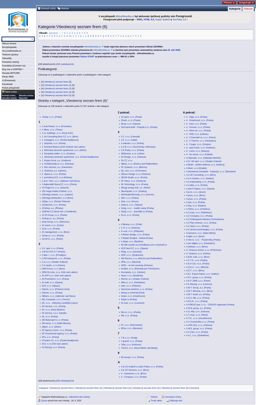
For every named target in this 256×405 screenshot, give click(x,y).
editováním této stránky (79, 397)
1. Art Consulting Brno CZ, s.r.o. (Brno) (60, 136)
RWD (139, 19)
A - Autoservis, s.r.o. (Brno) (133, 373)
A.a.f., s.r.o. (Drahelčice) (197, 335)
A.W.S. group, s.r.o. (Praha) (199, 328)
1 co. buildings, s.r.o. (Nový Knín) (57, 133)
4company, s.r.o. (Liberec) (133, 272)
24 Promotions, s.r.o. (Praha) (55, 279)
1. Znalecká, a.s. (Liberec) (54, 170)
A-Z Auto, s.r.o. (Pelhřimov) (199, 212)
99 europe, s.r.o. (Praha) (132, 357)
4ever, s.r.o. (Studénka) (132, 275)
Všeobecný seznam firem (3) (57, 88)
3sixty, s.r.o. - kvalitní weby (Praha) (137, 208)
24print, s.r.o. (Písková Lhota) (56, 289)
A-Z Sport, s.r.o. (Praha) (197, 226)
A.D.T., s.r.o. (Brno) (195, 270)
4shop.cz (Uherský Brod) (132, 292)
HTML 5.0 (149, 19)
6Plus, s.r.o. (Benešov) (131, 328)
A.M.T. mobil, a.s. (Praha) (198, 294)
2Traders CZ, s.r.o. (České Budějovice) (60, 340)
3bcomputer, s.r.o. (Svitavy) (134, 191)
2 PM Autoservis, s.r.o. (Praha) (56, 258)
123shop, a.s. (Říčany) (52, 208)
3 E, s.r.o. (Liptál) (129, 140)
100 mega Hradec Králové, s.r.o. (57, 191)
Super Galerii (162, 19)
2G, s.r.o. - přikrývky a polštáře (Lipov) (60, 303)
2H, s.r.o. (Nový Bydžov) (53, 309)
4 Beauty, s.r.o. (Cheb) (131, 224)
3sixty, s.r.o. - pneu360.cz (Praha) (137, 211)
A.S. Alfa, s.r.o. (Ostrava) (198, 311)
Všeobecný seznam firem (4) (57, 92)
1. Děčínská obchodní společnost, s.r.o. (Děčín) (64, 150)
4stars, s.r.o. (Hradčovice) (133, 296)
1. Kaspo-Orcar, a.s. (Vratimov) (56, 160)
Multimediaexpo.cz (18, 22)
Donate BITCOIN (11, 73)
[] (42, 81)
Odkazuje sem (175, 400)
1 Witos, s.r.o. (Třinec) (52, 129)
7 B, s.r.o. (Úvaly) (129, 337)
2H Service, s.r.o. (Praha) (54, 306)
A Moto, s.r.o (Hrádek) (196, 168)
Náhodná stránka (26, 95)
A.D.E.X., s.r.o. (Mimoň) (197, 267)
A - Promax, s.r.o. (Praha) (198, 127)
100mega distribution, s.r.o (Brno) (57, 198)
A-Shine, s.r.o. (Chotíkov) (198, 209)
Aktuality (7, 58)
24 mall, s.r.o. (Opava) (52, 282)
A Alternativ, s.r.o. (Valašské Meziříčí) (203, 158)
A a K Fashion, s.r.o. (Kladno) (200, 178)
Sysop (44, 400)
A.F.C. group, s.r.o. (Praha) (199, 277)
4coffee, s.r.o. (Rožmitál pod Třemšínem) (140, 268)
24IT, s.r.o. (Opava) (51, 286)
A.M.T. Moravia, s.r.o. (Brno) (199, 291)
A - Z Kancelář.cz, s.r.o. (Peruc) (201, 137)
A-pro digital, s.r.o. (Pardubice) (200, 243)
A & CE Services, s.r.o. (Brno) (135, 370)
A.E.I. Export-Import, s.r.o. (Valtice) (202, 274)
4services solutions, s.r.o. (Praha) (136, 289)
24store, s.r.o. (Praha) (52, 292)
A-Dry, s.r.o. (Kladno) (196, 205)
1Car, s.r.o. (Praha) (51, 228)
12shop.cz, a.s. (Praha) (53, 218)
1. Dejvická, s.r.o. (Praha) (54, 143)
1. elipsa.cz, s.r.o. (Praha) (54, 174)
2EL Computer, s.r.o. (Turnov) (56, 299)
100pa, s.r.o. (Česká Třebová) (56, 201)
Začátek (53, 33)
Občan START (87, 56)
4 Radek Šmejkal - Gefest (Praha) (137, 238)
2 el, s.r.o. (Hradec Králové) (55, 262)
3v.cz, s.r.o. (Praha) (130, 215)
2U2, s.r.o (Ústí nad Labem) (55, 343)
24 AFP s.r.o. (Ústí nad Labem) (56, 275)
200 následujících (65, 64)
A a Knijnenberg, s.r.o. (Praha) (200, 181)
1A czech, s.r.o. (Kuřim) (53, 225)
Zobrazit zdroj (48, 8)
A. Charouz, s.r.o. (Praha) (198, 253)
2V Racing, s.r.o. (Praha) (53, 347)
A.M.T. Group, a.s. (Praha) (198, 287)
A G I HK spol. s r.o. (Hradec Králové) (203, 161)
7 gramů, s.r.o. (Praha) (131, 341)
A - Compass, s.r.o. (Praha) (134, 377)
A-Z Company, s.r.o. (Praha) (199, 216)
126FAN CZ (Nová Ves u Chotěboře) (59, 211)
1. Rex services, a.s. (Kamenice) (57, 167)
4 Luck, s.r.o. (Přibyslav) (132, 231)
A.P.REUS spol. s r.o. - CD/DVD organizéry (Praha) (210, 304)
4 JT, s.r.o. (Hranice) (130, 228)
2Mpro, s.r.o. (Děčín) (51, 327)
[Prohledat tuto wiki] (16, 39)
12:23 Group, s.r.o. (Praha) (54, 215)
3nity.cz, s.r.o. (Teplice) (131, 205)
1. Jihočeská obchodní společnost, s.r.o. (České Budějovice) (70, 157)
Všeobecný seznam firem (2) (57, 85)
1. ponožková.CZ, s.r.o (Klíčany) (57, 177)
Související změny (173, 397)
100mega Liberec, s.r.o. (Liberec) (57, 194)
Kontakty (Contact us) (13, 65)
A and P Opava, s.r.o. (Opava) (200, 188)
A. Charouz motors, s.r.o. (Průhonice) (203, 250)
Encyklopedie (9, 47)
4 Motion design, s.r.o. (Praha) (135, 234)
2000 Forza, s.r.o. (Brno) (53, 268)
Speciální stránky (9, 98)
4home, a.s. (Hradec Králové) (135, 279)
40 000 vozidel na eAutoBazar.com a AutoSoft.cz (144, 245)
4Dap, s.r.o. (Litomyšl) (131, 251)
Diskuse (248, 8)
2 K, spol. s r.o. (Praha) (53, 248)
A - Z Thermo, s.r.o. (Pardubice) (201, 140)
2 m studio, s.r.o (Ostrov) (53, 265)
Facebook (7, 84)
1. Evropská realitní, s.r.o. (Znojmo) (58, 153)
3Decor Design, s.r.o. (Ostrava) (135, 174)
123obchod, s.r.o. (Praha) (54, 205)
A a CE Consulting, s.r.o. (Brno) (201, 175)
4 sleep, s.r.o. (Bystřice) (132, 241)
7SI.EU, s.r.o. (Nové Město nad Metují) (139, 348)
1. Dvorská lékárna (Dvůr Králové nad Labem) (63, 147)
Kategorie (235, 8)
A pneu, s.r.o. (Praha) (196, 199)
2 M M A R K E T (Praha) (53, 251)
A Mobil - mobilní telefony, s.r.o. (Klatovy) (205, 164)
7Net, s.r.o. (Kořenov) (131, 344)
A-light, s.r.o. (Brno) (195, 236)
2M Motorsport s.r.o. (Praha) (55, 320)
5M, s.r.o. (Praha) (129, 315)
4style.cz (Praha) (129, 299)
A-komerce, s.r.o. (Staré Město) (201, 233)
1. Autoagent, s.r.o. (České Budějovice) (60, 140)
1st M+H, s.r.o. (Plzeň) (52, 239)
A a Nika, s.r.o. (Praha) (197, 185)
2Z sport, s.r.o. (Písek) (131, 117)
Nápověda (23, 98)
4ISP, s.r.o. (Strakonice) (132, 255)
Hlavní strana (9, 43)
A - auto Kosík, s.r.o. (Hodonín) (200, 147)
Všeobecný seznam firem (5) (57, 95)
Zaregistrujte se (246, 3)
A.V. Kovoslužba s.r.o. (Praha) (200, 321)
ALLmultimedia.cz (11, 51)
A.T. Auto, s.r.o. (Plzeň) (197, 315)
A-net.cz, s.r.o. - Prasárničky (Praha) (203, 239)
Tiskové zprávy (10, 54)
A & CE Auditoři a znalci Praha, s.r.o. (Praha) (142, 366)
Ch (70, 36)
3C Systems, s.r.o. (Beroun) (134, 167)
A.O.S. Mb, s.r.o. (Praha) (198, 298)
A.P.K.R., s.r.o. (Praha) (197, 301)
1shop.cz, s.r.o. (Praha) (53, 235)
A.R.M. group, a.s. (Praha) (198, 308)
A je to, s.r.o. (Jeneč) (196, 192)
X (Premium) (8, 80)
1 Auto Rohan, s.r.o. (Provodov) (56, 126)
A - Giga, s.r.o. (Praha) (196, 117)
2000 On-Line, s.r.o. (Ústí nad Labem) (60, 272)
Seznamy (194, 388)
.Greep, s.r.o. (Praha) (52, 117)
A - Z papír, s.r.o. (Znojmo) (198, 144)
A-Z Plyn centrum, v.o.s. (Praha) (201, 222)
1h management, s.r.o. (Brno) (55, 232)
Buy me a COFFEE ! (12, 69)
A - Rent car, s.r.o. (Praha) (198, 130)
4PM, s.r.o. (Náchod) (130, 262)
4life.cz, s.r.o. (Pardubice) (133, 282)
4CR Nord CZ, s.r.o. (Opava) (134, 248)
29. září (171, 50)
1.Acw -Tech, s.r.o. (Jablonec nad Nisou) (61, 181)
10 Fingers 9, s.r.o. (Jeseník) (55, 187)
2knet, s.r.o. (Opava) (130, 124)
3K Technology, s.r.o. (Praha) (134, 184)
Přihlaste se (229, 3)
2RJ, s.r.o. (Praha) (50, 337)
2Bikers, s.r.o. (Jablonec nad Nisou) (58, 296)
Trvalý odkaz (156, 400)
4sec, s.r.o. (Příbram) (131, 286)
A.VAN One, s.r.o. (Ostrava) (199, 325)
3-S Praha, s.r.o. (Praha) (132, 150)
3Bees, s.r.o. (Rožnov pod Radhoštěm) (139, 164)
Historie (65, 8)
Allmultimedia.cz (125, 16)
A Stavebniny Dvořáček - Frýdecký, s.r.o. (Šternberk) (211, 171)
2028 (177, 50)
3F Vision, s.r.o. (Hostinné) (133, 181)
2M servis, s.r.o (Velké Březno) (56, 323)
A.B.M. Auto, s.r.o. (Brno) (198, 257)
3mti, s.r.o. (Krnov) (129, 201)
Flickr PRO (8, 76)
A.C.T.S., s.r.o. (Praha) (197, 260)
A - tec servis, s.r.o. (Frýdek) (199, 154)
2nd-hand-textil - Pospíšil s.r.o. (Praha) (139, 127)
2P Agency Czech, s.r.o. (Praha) (57, 330)
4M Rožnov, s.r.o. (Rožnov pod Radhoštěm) (141, 258)
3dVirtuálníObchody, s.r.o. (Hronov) (137, 194)
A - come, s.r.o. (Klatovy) (197, 151)
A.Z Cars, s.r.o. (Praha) (197, 332)
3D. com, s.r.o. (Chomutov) (133, 170)
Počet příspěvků (10, 88)
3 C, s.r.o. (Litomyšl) (130, 136)
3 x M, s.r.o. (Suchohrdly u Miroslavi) (138, 147)
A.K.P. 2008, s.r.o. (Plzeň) (198, 280)
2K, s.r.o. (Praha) (50, 316)
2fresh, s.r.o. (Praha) (130, 120)
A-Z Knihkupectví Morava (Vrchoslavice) (205, 219)
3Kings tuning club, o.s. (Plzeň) (135, 187)
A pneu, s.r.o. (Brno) (195, 195)
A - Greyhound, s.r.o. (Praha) (199, 120)
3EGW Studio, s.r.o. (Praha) (134, 177)
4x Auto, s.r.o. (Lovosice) (132, 303)
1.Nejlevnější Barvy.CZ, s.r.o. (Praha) (59, 184)
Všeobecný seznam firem (56, 81)
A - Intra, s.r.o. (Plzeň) (196, 124)
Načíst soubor (11, 92)
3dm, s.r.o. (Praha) (130, 198)
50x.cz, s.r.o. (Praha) (131, 312)
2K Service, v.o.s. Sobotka (54, 313)
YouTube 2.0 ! (180, 19)
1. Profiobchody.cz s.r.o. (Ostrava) (58, 164)
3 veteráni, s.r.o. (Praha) (132, 143)
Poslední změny (10, 62)
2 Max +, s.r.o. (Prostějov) (54, 255)
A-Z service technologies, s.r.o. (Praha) (204, 229)
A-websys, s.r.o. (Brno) (197, 246)
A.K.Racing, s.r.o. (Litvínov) (199, 284)
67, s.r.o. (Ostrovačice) (131, 325)
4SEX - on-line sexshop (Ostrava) (137, 265)
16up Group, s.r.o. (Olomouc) (55, 221)
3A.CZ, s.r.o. (127, 160)
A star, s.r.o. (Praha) (195, 202)
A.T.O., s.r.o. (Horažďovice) (199, 318)
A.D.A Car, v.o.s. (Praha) (197, 263)
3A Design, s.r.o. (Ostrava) (133, 157)
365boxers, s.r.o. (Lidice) (132, 153)
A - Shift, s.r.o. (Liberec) (197, 134)
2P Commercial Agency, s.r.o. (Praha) (59, 333)
